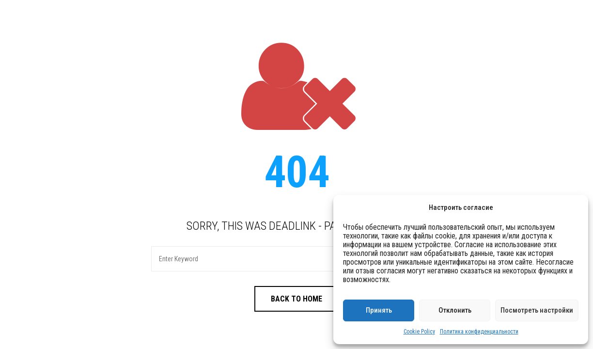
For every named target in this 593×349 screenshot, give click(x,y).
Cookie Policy (419, 331)
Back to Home (296, 298)
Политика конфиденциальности (479, 331)
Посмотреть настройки (536, 310)
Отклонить (454, 310)
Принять (379, 310)
